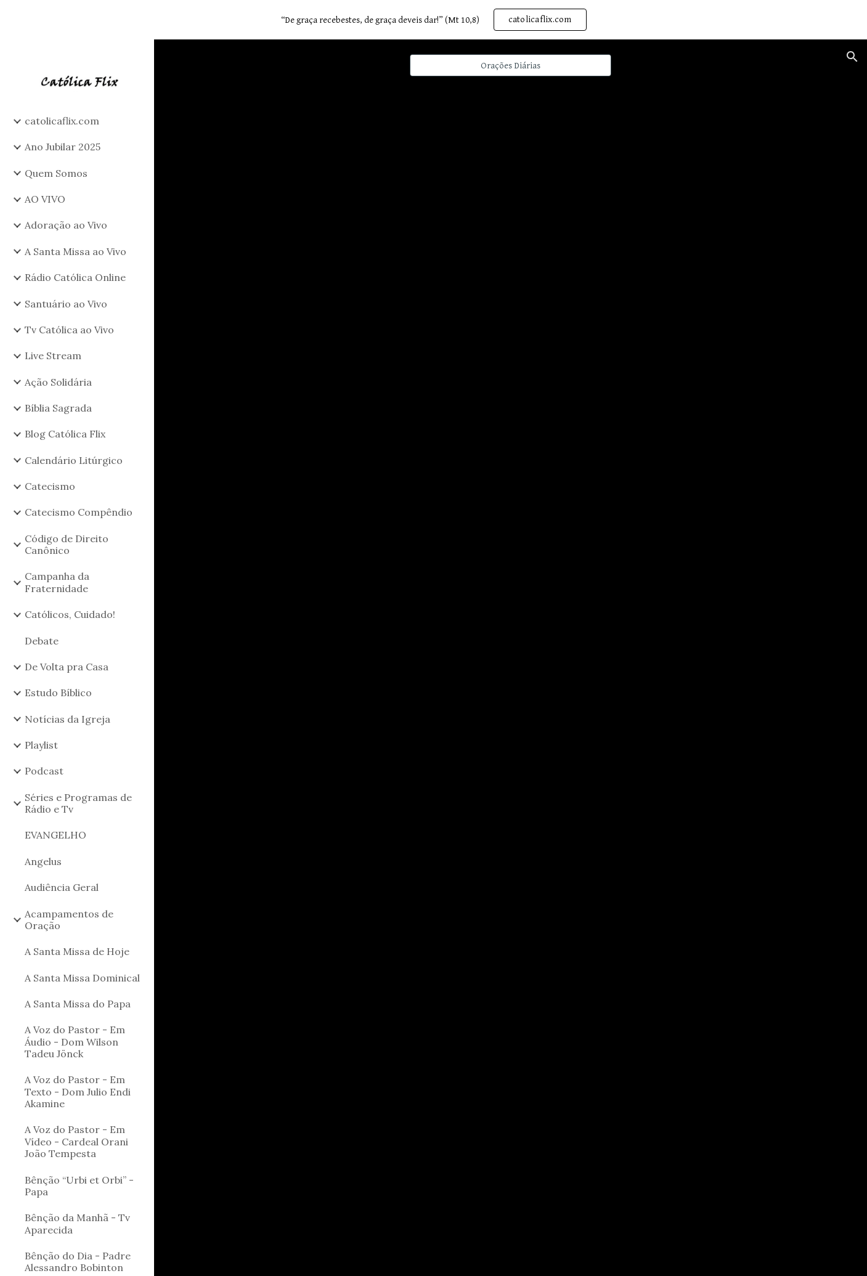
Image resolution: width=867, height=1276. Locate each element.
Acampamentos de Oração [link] (69, 920)
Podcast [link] (44, 771)
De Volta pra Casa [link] (66, 666)
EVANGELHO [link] (55, 835)
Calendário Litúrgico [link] (74, 460)
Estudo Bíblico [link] (58, 692)
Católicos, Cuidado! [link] (70, 614)
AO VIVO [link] (45, 199)
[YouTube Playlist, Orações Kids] (510, 289)
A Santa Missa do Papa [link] (78, 1004)
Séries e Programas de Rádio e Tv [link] (78, 803)
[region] (433, 19)
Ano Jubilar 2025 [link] (62, 146)
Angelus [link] (43, 861)
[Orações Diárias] (510, 65)
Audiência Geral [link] (62, 887)
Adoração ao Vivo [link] (66, 225)
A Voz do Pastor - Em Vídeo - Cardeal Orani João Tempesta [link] (76, 1141)
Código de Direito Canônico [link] (66, 544)
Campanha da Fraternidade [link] (57, 582)
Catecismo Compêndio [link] (78, 512)
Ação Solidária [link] (58, 382)
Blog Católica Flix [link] (65, 434)
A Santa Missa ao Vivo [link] (75, 251)
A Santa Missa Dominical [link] (82, 978)
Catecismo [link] (50, 486)
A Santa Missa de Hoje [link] (77, 951)
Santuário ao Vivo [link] (66, 304)
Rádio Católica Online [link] (75, 277)
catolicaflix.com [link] (62, 121)
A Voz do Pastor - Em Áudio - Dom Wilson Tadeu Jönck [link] (75, 1041)
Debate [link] (42, 641)
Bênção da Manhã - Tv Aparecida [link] (77, 1223)
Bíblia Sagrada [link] (58, 408)
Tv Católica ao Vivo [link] (69, 329)
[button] (852, 56)
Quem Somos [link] (56, 173)
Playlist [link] (41, 745)
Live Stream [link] (53, 355)
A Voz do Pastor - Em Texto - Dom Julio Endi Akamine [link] (78, 1091)
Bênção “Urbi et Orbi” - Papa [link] (79, 1186)
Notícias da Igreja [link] (67, 719)
